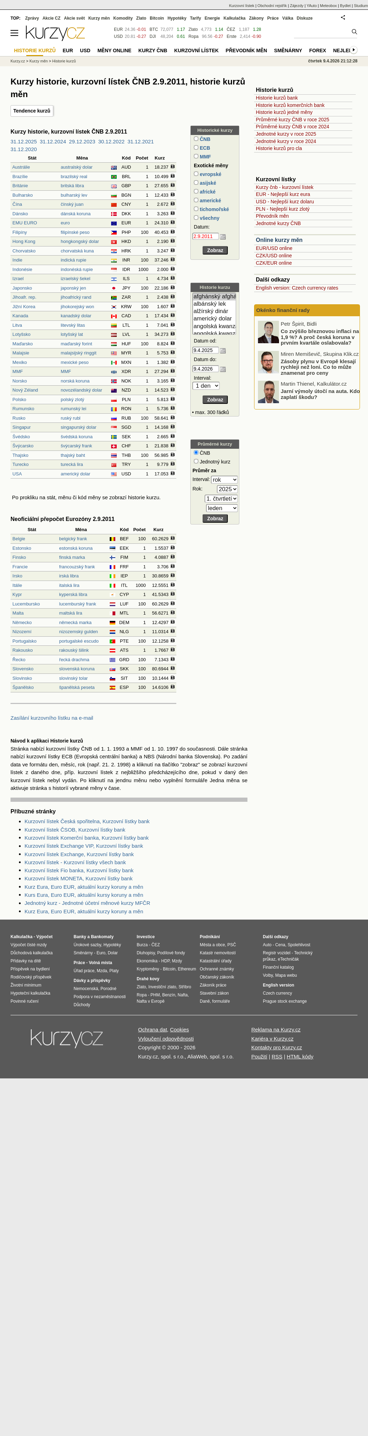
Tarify (195, 18)
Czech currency (277, 993)
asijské (207, 183)
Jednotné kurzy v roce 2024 (286, 141)
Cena (280, 944)
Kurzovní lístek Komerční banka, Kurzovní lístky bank (87, 838)
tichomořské (213, 209)
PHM (155, 995)
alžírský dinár (214, 311)
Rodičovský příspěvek (31, 977)
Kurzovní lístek (241, 6)
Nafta (183, 995)
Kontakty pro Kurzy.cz (276, 1047)
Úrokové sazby (87, 944)
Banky (80, 936)
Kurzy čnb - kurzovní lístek (284, 187)
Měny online (114, 50)
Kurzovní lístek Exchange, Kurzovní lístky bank (79, 854)
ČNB (204, 139)
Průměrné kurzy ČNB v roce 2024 (292, 126)
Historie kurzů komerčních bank (290, 105)
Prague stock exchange (285, 1001)
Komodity (122, 18)
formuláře (221, 1001)
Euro (100, 952)
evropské (209, 174)
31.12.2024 (53, 141)
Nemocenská (86, 988)
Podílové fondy (171, 952)
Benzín (168, 995)
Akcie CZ (51, 18)
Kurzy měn (99, 18)
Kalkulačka (235, 18)
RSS (277, 1056)
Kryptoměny (148, 969)
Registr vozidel (277, 952)
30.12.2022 (111, 141)
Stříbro (184, 986)
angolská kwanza (214, 326)
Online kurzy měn (279, 240)
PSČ (231, 944)
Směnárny (288, 50)
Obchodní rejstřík (272, 6)
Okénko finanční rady (283, 310)
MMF (204, 157)
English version (278, 985)
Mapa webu (286, 975)
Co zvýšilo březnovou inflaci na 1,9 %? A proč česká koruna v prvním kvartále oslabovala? (320, 365)
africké (207, 192)
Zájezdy (297, 6)
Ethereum (187, 969)
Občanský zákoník (217, 977)
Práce (273, 18)
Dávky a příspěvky (92, 980)
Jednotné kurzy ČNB (278, 223)
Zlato (193, 29)
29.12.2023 (82, 141)
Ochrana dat (152, 1029)
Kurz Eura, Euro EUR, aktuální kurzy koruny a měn (84, 887)
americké (209, 200)
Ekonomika (147, 961)
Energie (212, 18)
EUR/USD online (274, 248)
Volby (268, 975)
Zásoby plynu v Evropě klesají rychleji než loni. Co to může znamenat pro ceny (318, 395)
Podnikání (210, 936)
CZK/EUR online (274, 263)
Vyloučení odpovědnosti (166, 1039)
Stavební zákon (214, 993)
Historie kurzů (64, 61)
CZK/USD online (274, 255)
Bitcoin (157, 18)
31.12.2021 (141, 141)
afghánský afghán (214, 296)
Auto (267, 944)
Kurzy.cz (18, 61)
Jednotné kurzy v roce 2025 (286, 134)
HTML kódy (300, 1056)
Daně (205, 1001)
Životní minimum (26, 985)
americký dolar (214, 319)
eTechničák (288, 959)
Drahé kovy (148, 978)
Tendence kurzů (31, 111)
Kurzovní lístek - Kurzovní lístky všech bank (75, 862)
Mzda (102, 970)
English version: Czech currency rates (297, 288)
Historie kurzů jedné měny (284, 112)
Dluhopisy (146, 952)
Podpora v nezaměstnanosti (100, 996)
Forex (317, 50)
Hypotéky (177, 18)
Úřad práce (84, 970)
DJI (153, 36)
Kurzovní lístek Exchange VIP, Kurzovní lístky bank (84, 846)
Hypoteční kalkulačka (30, 993)
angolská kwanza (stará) (214, 334)
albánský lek (214, 304)
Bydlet (345, 6)
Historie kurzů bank (277, 98)
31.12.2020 (24, 149)
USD (118, 36)
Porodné (108, 988)
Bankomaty (102, 936)
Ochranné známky (217, 969)
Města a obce (212, 944)
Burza (142, 944)
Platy (114, 970)
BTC (154, 29)
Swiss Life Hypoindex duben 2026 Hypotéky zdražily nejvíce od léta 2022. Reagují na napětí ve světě (319, 338)
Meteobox (328, 6)
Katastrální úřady (216, 961)
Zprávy (32, 18)
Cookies (179, 1029)
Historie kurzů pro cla (279, 148)
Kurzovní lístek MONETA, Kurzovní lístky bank (78, 878)
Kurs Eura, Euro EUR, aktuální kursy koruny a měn (84, 895)
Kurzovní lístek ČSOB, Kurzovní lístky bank (75, 830)
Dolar (113, 952)
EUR (118, 29)
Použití (259, 1056)
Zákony (256, 18)
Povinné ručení (25, 1001)
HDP (165, 961)
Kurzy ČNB (152, 50)
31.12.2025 (24, 141)
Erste (232, 36)
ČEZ (231, 29)
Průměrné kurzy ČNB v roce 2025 (292, 119)
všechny (208, 218)
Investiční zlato (162, 986)
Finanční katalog (278, 967)
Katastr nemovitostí (218, 952)
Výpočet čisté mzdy (29, 944)
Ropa (194, 36)
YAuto (312, 6)
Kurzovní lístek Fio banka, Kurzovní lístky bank (79, 870)
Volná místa (100, 962)
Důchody (82, 1004)
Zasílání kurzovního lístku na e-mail (52, 718)
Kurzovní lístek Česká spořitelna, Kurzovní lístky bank (87, 821)
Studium (361, 6)
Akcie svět (74, 18)
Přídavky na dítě (26, 961)
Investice (146, 936)
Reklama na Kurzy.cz (276, 1029)
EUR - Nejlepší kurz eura (283, 194)
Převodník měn (272, 216)
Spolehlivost (299, 944)
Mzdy (177, 961)
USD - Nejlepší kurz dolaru (285, 201)
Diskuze (305, 18)
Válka (287, 18)
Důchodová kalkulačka (32, 952)
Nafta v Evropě (150, 1001)
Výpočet (44, 936)
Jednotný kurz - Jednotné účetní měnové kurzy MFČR (87, 903)
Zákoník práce (213, 985)
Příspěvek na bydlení (30, 969)
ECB (204, 148)
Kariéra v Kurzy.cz (272, 1039)
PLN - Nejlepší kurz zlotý (282, 209)
